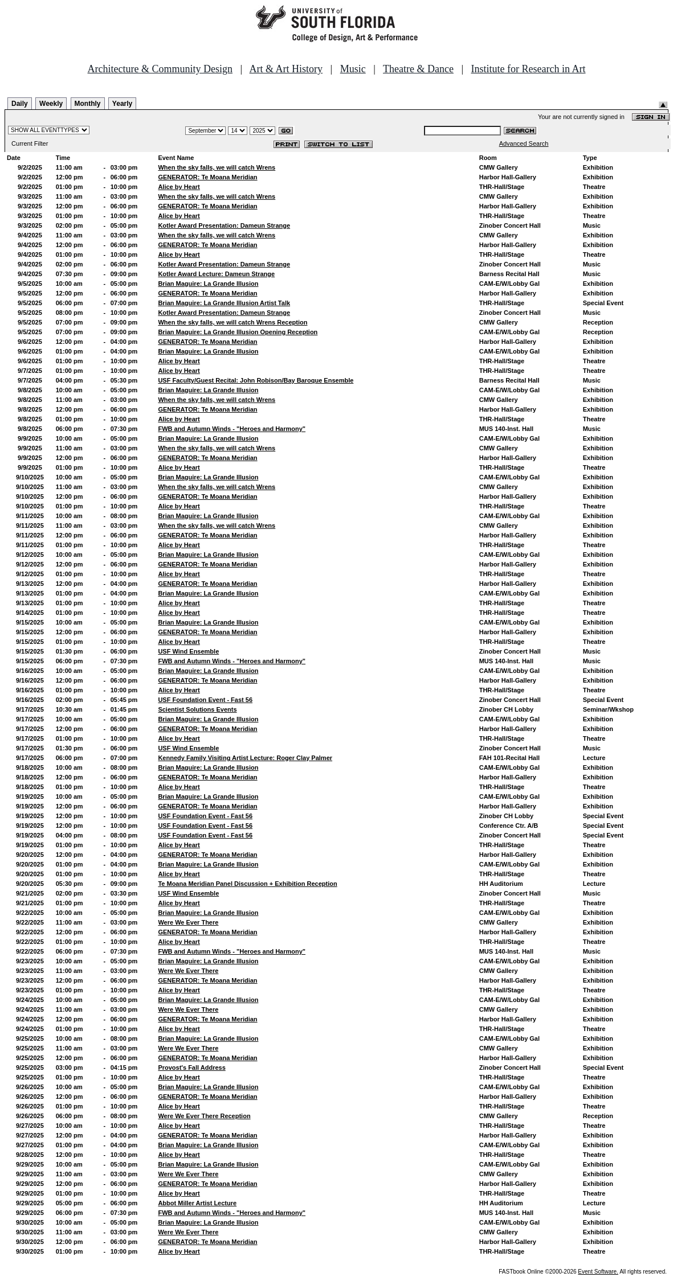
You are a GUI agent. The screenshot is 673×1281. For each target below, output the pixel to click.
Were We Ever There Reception (204, 1115)
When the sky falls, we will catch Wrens (216, 167)
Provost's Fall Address (191, 1067)
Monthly (88, 104)
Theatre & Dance (418, 69)
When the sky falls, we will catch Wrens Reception (232, 322)
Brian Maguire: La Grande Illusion (208, 283)
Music (353, 69)
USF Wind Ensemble (188, 651)
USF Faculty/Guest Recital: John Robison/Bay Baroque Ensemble (255, 380)
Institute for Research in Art (528, 69)
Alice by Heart (178, 186)
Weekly (51, 104)
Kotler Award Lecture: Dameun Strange (216, 273)
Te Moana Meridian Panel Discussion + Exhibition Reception (247, 883)
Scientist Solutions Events (197, 709)
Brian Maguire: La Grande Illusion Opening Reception (237, 332)
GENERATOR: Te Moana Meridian (207, 177)
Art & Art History (286, 69)
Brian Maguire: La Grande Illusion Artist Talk (224, 302)
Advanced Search (524, 143)
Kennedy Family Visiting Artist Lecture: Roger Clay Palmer (245, 757)
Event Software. (598, 1271)
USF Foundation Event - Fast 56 (205, 699)
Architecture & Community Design (160, 69)
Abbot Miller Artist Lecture (197, 1203)
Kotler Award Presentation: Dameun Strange (224, 225)
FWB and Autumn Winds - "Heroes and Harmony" (231, 428)
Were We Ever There (188, 922)
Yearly (122, 104)
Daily (19, 104)
